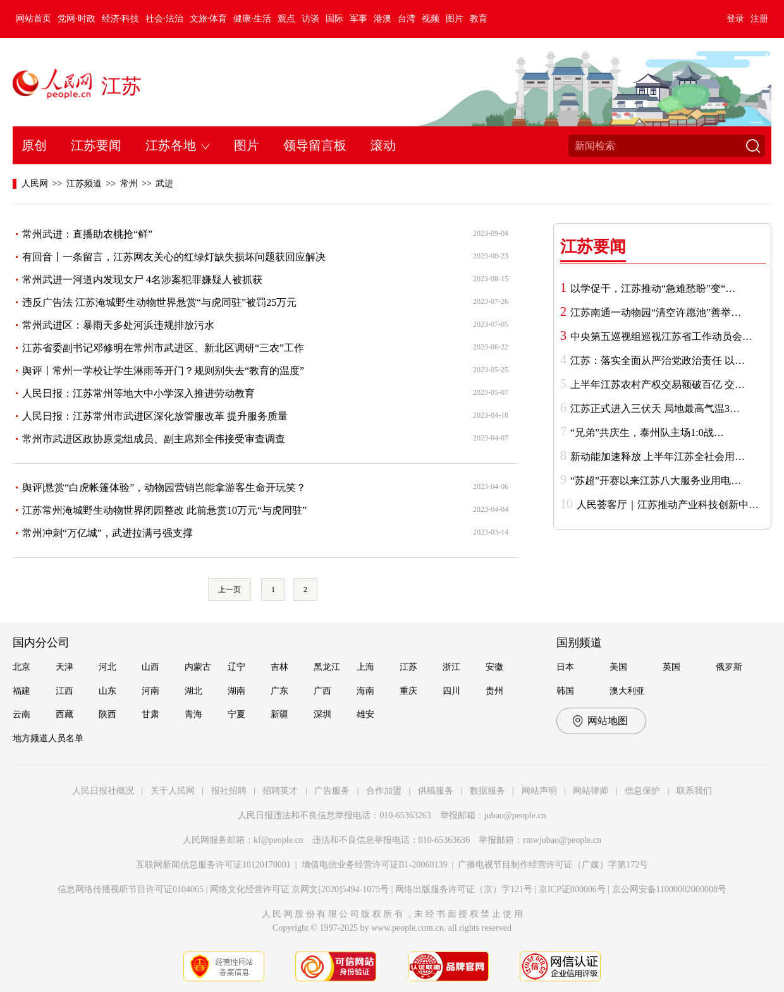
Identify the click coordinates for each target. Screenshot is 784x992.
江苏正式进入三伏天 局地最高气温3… (655, 408)
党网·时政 (76, 18)
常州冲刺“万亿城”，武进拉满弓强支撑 (107, 533)
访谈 (310, 18)
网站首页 (33, 18)
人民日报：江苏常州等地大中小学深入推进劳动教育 (138, 393)
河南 (150, 691)
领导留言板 (314, 145)
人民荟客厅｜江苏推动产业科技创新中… (668, 504)
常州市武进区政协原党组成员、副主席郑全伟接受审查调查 (153, 438)
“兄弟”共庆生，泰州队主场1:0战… (647, 432)
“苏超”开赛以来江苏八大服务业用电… (655, 480)
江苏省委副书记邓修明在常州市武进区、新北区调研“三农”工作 (163, 347)
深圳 (322, 714)
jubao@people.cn (515, 815)
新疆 (279, 714)
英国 (671, 667)
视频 (430, 18)
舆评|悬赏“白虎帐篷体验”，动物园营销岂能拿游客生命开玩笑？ (164, 487)
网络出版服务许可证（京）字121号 (463, 889)
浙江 (451, 667)
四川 (451, 691)
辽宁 (236, 667)
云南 (21, 714)
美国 (618, 667)
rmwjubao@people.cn (562, 840)
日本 (565, 667)
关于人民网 (172, 790)
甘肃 (150, 714)
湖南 (236, 691)
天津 (64, 667)
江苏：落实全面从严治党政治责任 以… (657, 360)
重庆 (408, 691)
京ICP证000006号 (572, 889)
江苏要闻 (96, 145)
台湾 (406, 18)
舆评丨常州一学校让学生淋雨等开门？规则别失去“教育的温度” (163, 370)
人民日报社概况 (103, 790)
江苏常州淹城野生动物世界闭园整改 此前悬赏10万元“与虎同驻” (164, 510)
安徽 (494, 667)
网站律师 (590, 790)
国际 (334, 18)
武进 (164, 183)
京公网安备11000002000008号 (669, 889)
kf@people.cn (278, 840)
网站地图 (607, 720)
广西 (322, 691)
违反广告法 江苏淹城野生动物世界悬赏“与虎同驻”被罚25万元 (159, 302)
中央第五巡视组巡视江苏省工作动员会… (661, 336)
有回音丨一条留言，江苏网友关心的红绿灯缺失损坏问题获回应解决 (174, 256)
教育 (478, 18)
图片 (454, 18)
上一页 (229, 589)
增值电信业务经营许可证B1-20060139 (375, 864)
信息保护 (642, 790)
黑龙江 (327, 667)
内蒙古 (198, 667)
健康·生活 (252, 18)
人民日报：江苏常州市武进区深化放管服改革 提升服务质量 (155, 416)
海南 (365, 691)
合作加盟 (383, 790)
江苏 (121, 86)
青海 (193, 714)
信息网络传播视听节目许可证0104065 (131, 889)
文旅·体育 (209, 18)
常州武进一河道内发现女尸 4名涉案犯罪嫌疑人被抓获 (142, 279)
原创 (34, 145)
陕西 (107, 714)
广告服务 (332, 790)
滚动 (383, 145)
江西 (64, 691)
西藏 (64, 714)
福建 (21, 691)
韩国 (565, 691)
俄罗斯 (729, 667)
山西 (150, 667)
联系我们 (694, 790)
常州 (129, 183)
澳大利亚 (627, 691)
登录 (735, 18)
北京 (21, 667)
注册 (759, 18)
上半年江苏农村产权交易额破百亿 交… (657, 384)
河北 (107, 667)
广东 (279, 691)
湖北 (193, 691)
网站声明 (539, 790)
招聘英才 (280, 790)
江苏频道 (84, 183)
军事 (358, 18)
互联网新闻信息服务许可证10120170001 (213, 864)
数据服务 (487, 790)
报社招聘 (229, 790)
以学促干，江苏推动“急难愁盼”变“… (652, 288)
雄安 (365, 714)
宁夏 (236, 714)
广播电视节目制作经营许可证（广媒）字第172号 (553, 864)
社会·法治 (164, 18)
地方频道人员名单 (48, 738)
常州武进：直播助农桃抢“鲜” (87, 234)
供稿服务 (435, 790)
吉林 (279, 667)
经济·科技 (121, 18)
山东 (107, 691)
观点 (286, 18)
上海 (365, 667)
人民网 (34, 183)
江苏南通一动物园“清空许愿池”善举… (655, 312)
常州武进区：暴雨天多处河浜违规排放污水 (118, 325)
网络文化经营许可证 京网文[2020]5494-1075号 (299, 889)
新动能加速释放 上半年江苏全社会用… (657, 456)
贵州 (494, 691)
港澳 (382, 18)
